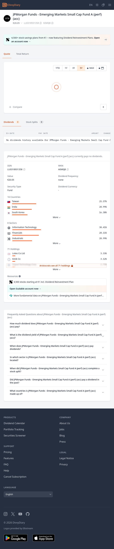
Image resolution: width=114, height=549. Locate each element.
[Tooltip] (19, 276)
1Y (66, 67)
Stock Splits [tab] (35, 122)
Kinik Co (16, 258)
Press (62, 441)
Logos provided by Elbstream (18, 528)
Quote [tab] (7, 53)
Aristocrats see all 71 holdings (56, 265)
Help (6, 470)
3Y (73, 67)
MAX (90, 67)
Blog (62, 435)
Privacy (63, 464)
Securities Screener (15, 435)
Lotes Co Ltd (18, 253)
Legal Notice (66, 458)
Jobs (61, 429)
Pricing (8, 452)
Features (9, 458)
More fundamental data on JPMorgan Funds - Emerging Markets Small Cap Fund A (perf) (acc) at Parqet (59, 295)
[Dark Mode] (97, 5)
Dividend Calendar (14, 423)
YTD (58, 67)
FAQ (6, 464)
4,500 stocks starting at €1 (44, 281)
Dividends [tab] (12, 122)
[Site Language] (91, 4)
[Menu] (110, 5)
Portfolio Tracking (14, 429)
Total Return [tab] (22, 53)
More (57, 217)
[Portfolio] (103, 5)
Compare (15, 107)
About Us (64, 423)
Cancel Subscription (15, 476)
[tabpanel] (57, 87)
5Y (81, 67)
